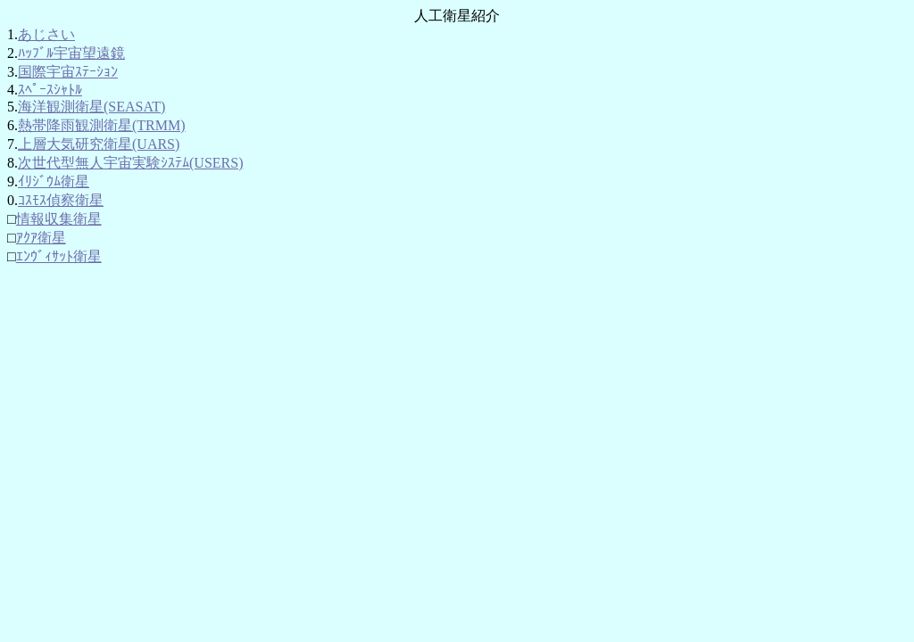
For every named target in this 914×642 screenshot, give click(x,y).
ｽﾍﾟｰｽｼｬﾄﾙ (50, 89)
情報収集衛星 (59, 218)
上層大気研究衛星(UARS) (98, 144)
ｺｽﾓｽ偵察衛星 (61, 200)
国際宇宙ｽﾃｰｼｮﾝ (68, 71)
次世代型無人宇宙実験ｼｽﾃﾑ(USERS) (130, 162)
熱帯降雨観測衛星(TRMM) (102, 125)
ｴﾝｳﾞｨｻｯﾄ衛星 (59, 256)
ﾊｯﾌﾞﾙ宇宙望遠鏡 (71, 53)
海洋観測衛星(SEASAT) (91, 106)
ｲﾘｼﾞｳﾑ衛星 (53, 181)
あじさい (46, 34)
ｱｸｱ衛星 (41, 237)
